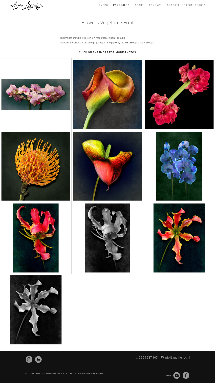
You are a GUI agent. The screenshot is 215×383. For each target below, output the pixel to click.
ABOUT (139, 5)
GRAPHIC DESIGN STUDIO (186, 5)
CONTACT (155, 5)
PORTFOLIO (121, 5)
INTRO (103, 5)
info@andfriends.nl (177, 357)
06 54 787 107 (148, 357)
